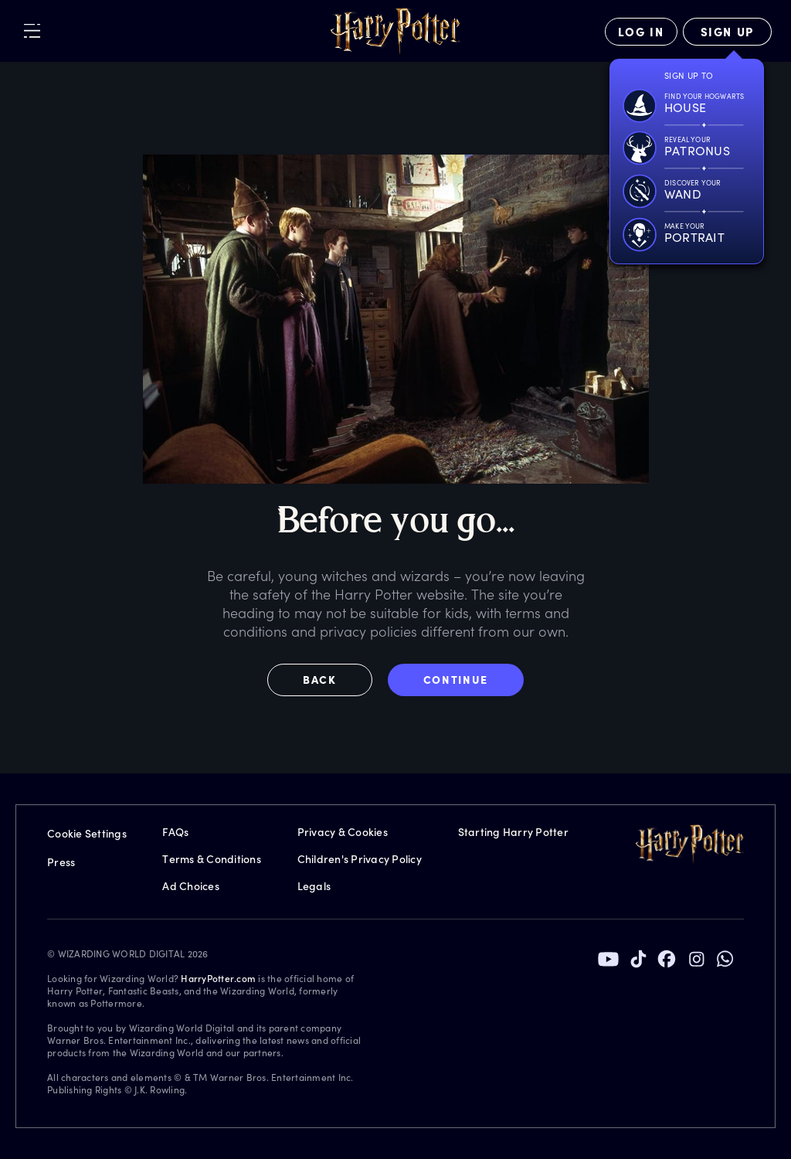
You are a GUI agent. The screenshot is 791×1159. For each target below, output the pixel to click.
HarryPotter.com (218, 978)
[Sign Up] (727, 32)
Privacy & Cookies (342, 831)
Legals (314, 886)
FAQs (175, 831)
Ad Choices (190, 886)
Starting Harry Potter (513, 831)
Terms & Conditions (211, 858)
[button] (327, 680)
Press (61, 862)
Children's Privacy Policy (359, 858)
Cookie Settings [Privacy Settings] (87, 833)
